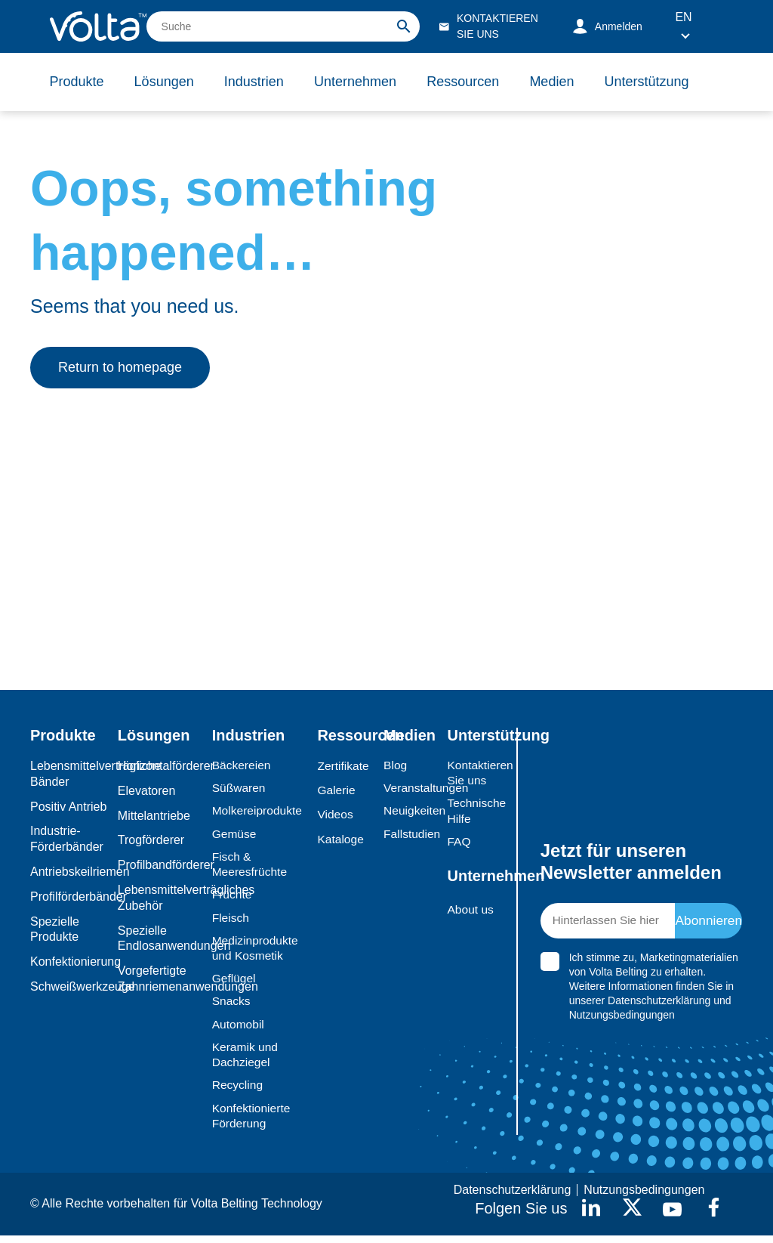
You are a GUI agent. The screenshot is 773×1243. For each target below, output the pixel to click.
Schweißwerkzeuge (70, 986)
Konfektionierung (70, 961)
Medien (559, 81)
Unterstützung (655, 81)
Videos (335, 815)
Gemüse (234, 834)
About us (470, 911)
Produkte (77, 81)
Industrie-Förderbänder (66, 838)
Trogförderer (151, 839)
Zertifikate (343, 765)
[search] (283, 26)
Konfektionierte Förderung (252, 1122)
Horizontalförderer (161, 765)
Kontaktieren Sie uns (472, 773)
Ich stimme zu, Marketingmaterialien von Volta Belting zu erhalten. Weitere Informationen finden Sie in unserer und (653, 990)
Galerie (336, 790)
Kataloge (341, 839)
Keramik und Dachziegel (246, 1060)
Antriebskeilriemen (70, 871)
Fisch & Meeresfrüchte (250, 866)
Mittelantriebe (154, 815)
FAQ (459, 842)
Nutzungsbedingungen (622, 1019)
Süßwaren (239, 788)
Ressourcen (469, 81)
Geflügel (234, 982)
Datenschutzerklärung (659, 1004)
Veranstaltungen (411, 788)
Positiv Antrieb (68, 806)
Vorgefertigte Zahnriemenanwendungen (161, 978)
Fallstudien (411, 834)
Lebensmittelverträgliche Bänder (70, 773)
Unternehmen (360, 81)
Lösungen (166, 81)
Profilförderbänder (70, 896)
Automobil (239, 1029)
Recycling (238, 1091)
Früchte (232, 897)
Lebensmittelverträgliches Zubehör (161, 897)
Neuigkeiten (411, 811)
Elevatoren (147, 790)
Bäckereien (242, 765)
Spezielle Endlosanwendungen (161, 938)
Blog (395, 765)
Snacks (231, 1006)
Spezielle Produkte (54, 929)
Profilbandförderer (161, 864)
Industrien (257, 81)
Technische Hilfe (472, 812)
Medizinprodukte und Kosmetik (256, 951)
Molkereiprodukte (258, 811)
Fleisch (231, 920)
